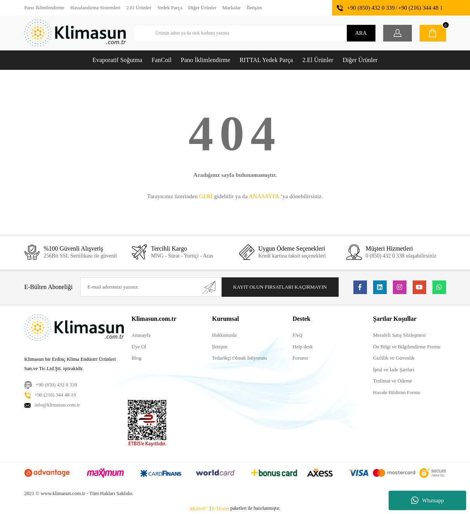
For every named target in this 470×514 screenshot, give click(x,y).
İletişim (254, 7)
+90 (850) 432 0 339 (370, 8)
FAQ (297, 335)
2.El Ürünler (139, 7)
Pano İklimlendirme (44, 7)
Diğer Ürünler (202, 7)
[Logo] (75, 33)
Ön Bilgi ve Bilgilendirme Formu (407, 347)
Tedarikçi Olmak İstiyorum (239, 358)
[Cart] (433, 33)
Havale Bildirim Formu (396, 392)
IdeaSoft (199, 508)
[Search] (254, 33)
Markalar (231, 7)
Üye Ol (139, 347)
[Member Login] (397, 33)
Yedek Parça (169, 7)
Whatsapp (427, 500)
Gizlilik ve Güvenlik (394, 358)
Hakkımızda (224, 335)
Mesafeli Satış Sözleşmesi (399, 335)
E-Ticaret (220, 508)
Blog (136, 358)
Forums (300, 358)
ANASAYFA (264, 196)
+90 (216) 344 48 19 (422, 8)
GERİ (206, 196)
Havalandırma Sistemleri (95, 7)
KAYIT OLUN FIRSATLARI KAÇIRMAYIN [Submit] (280, 287)
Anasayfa (141, 335)
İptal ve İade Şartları (393, 369)
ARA (361, 33)
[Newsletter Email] (150, 287)
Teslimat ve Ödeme (392, 381)
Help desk (303, 347)
